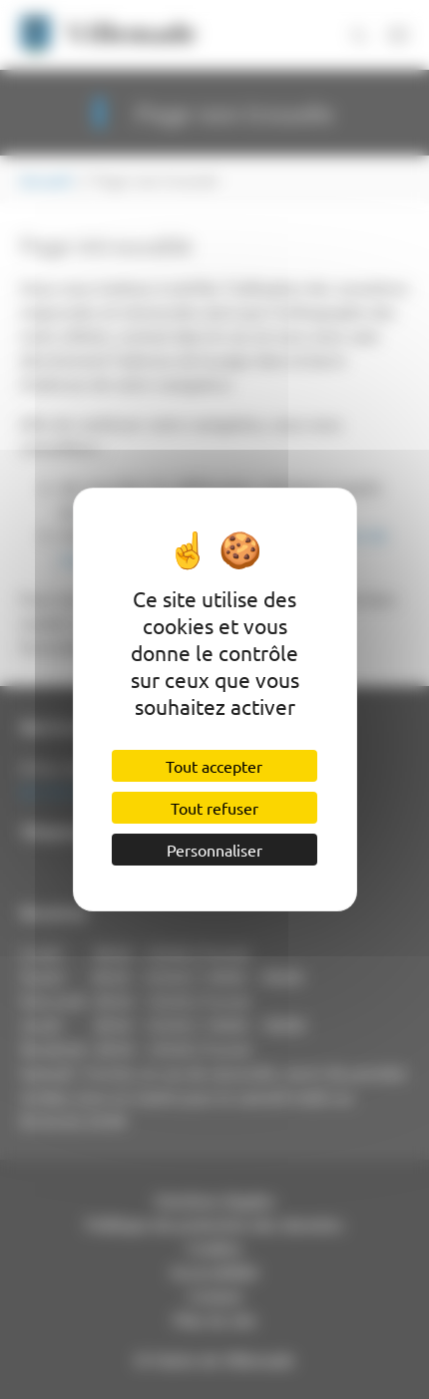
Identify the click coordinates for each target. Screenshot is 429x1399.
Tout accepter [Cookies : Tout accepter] (214, 766)
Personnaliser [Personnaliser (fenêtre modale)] (214, 850)
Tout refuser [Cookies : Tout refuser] (214, 808)
